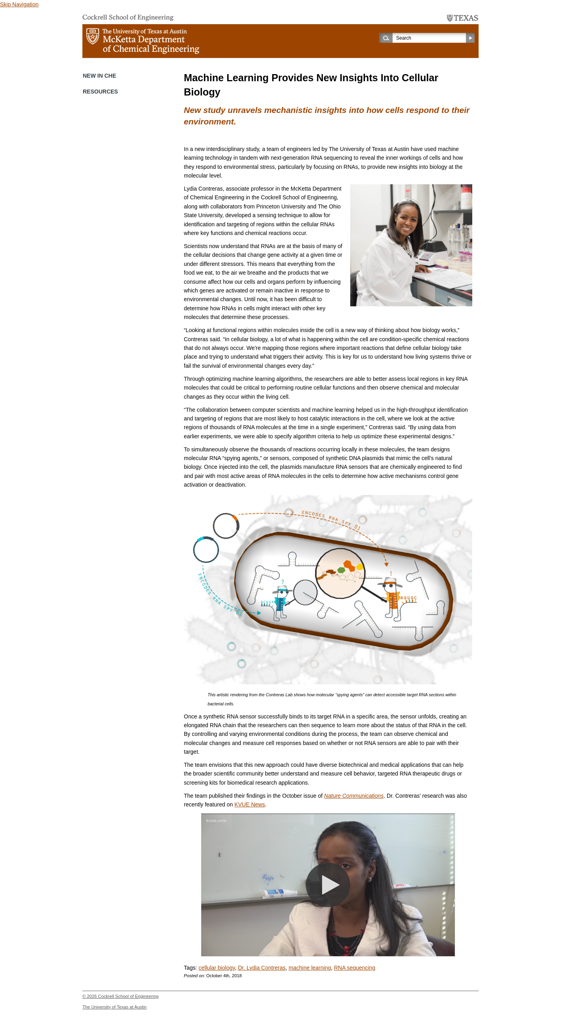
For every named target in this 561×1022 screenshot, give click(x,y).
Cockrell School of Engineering (128, 996)
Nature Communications (354, 796)
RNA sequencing (354, 968)
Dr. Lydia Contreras (262, 968)
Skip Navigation (19, 4)
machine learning (310, 968)
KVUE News (250, 804)
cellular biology (216, 968)
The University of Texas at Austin (114, 1007)
